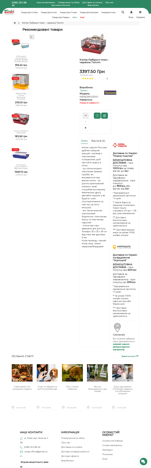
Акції (82, 17)
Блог (75, 17)
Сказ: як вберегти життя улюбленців (47, 387)
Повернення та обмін (68, 2)
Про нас (109, 2)
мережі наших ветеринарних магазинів (121, 347)
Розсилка (107, 454)
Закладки (107, 449)
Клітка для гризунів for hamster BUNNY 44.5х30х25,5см (21, 59)
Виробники (93, 5)
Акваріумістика (108, 12)
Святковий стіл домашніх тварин (22, 387)
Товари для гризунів (89, 12)
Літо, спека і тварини (72, 387)
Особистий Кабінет (112, 440)
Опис (84, 141)
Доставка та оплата (92, 2)
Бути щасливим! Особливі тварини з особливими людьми (123, 390)
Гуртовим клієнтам (60, 5)
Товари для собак (29, 12)
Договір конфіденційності (75, 451)
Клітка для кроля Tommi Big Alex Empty (21, 166)
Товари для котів (49, 12)
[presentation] (32, 37)
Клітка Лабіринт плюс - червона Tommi (42, 23)
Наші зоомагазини (46, 2)
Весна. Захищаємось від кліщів (97, 388)
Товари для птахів (68, 12)
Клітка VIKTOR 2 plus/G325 (21, 132)
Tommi (83, 90)
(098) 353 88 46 (32, 447)
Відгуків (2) (98, 141)
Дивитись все (130, 355)
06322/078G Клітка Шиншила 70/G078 (21, 96)
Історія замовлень (112, 445)
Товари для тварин (60, 17)
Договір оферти (70, 456)
